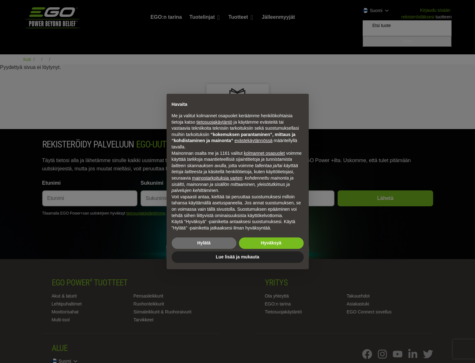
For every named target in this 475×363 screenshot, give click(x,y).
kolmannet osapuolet (264, 153)
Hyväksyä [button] (271, 242)
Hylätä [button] (203, 242)
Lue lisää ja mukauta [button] (237, 256)
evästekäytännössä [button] (253, 140)
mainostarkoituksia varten (217, 178)
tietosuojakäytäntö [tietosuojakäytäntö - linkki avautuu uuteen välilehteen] (214, 122)
